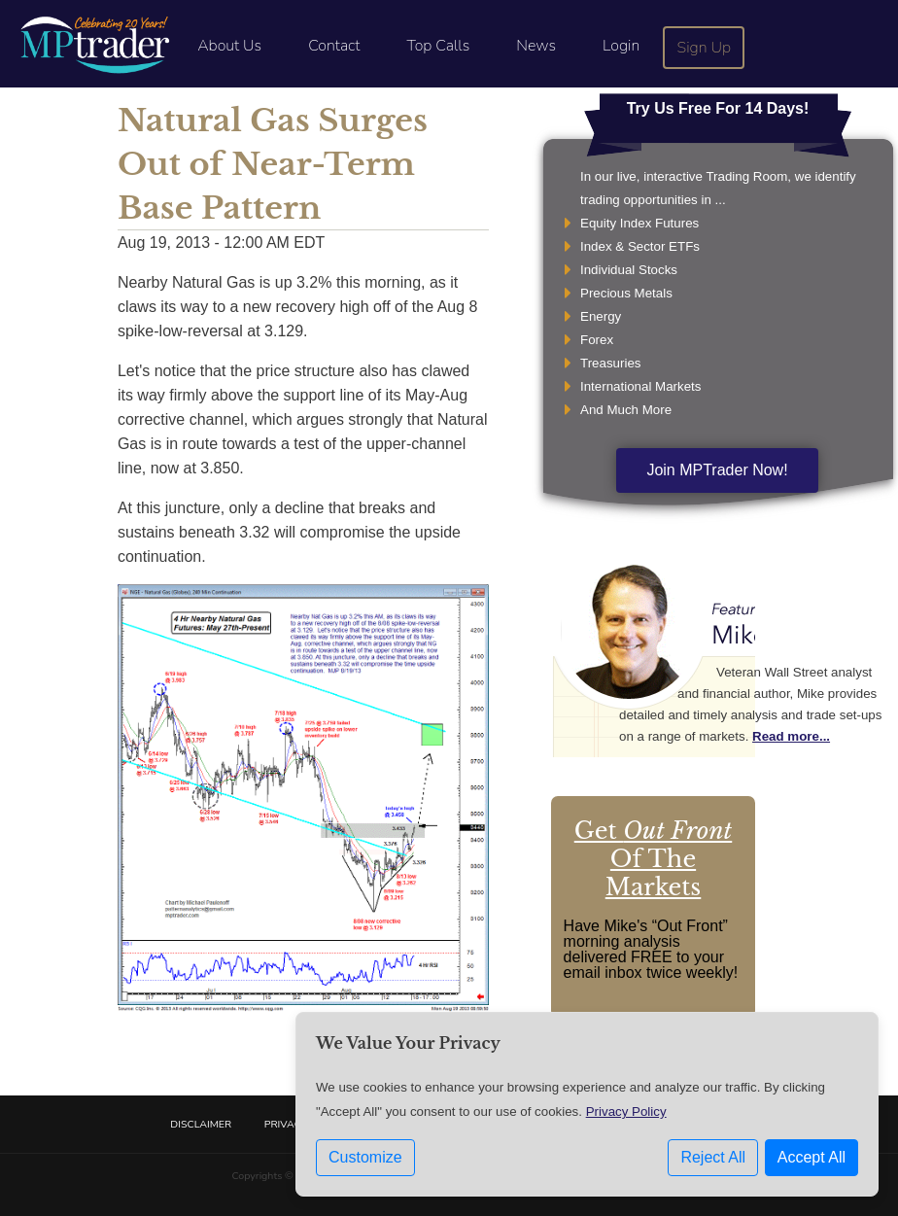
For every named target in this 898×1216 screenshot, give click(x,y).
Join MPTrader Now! (716, 470)
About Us (229, 45)
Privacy (285, 1124)
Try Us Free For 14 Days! (718, 108)
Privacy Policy (626, 1111)
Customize (365, 1157)
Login (621, 45)
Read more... (791, 736)
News (536, 45)
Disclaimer (200, 1124)
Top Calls (437, 45)
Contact (334, 45)
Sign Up (704, 47)
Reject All (712, 1157)
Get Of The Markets (653, 858)
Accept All (811, 1157)
